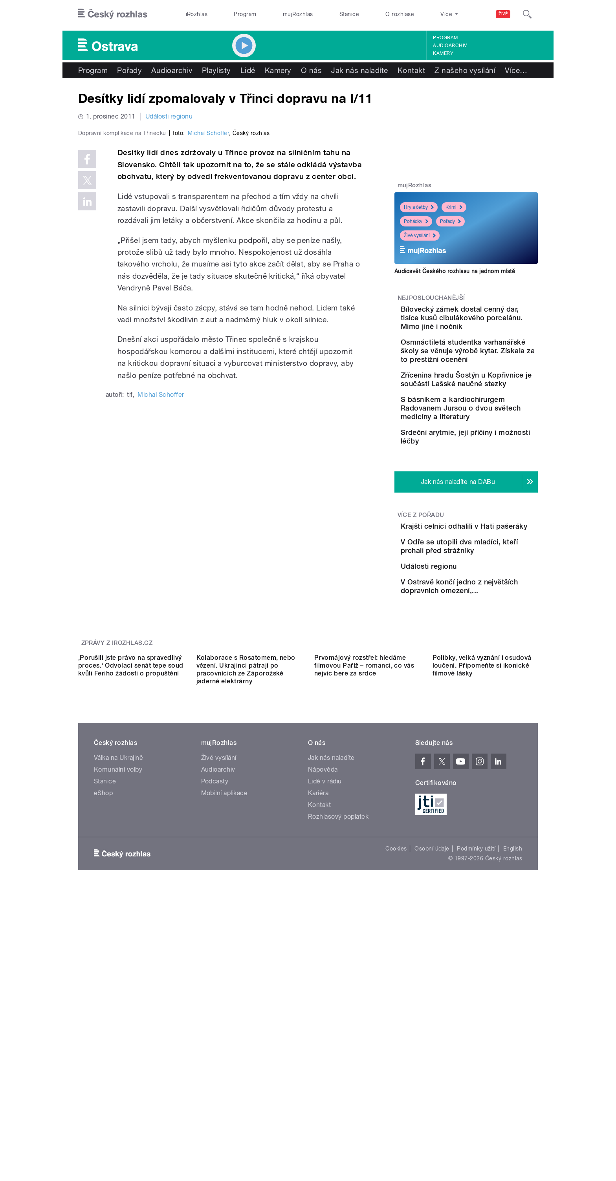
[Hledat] (527, 14)
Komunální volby (118, 968)
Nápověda (323, 968)
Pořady (129, 70)
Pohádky (416, 221)
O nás (311, 70)
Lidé (247, 70)
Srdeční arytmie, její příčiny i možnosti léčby (491, 490)
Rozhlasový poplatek (338, 1015)
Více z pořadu (421, 580)
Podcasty (215, 980)
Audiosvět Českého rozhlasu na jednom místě (454, 271)
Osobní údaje (431, 1047)
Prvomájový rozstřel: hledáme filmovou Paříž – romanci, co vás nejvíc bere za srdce (364, 864)
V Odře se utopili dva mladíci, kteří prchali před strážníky (488, 636)
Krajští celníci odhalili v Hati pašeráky (481, 596)
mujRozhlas (298, 14)
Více (516, 70)
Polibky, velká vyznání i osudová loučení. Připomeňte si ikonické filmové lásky (482, 864)
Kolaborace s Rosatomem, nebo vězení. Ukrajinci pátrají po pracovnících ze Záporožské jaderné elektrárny (245, 867)
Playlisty (216, 70)
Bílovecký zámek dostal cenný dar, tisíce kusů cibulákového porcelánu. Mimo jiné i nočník (486, 322)
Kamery (443, 53)
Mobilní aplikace (224, 991)
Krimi (454, 207)
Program (245, 14)
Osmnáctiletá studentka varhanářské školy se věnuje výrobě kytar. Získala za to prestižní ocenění (485, 368)
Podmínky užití (476, 1047)
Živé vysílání (420, 235)
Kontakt (411, 70)
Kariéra (318, 991)
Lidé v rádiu (325, 980)
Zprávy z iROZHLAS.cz (117, 771)
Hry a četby (419, 207)
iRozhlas (197, 14)
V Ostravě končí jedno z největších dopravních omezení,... (485, 707)
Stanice (349, 14)
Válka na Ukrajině (118, 956)
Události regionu (169, 116)
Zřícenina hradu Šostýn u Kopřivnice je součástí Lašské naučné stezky (485, 409)
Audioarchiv (450, 45)
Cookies (396, 1047)
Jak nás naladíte (359, 70)
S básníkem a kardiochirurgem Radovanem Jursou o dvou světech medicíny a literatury (490, 453)
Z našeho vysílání (464, 70)
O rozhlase (399, 14)
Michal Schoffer (208, 300)
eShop (103, 991)
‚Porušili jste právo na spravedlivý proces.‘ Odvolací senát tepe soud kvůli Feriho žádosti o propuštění (130, 864)
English (512, 1047)
